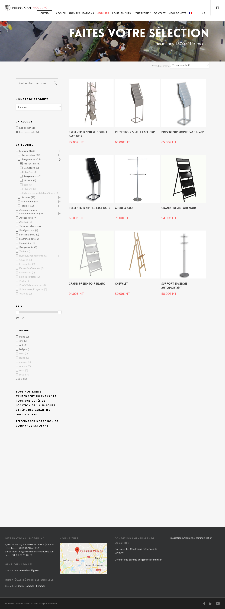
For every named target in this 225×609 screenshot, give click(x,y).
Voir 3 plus (21, 378)
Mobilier (103, 13)
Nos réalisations (81, 13)
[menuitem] (191, 16)
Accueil (61, 13)
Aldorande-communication (197, 537)
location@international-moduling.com (33, 551)
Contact (160, 13)
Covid (44, 13)
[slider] (17, 312)
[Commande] (189, 65)
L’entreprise (142, 13)
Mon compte (177, 13)
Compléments (121, 13)
